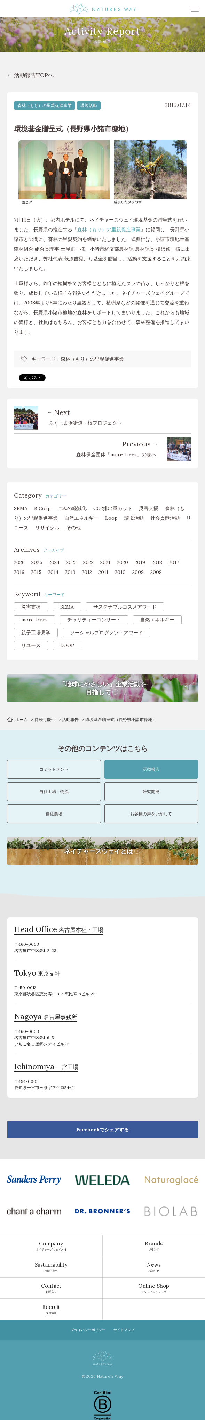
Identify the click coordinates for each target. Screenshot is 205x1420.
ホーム (21, 719)
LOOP (67, 645)
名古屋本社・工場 (58, 930)
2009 (138, 572)
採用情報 (51, 1309)
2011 (103, 572)
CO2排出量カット (112, 508)
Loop (111, 518)
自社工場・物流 (54, 791)
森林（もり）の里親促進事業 (44, 105)
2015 (36, 572)
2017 (174, 562)
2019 (140, 562)
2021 (105, 562)
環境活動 (88, 105)
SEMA (20, 508)
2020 (122, 562)
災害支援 (148, 508)
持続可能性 (44, 719)
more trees (34, 620)
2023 (71, 562)
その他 (73, 528)
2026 (19, 562)
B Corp (42, 508)
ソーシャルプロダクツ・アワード (106, 632)
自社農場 (54, 813)
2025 (36, 562)
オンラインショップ (154, 1288)
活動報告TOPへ (34, 75)
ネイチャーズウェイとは (51, 1246)
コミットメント (54, 769)
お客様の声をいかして (151, 813)
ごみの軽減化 (72, 508)
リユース (31, 645)
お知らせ (154, 1267)
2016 (19, 572)
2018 (157, 562)
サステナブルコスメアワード (125, 607)
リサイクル (47, 528)
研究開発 (151, 791)
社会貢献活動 (165, 518)
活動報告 (70, 719)
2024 (54, 562)
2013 (70, 572)
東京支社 (37, 974)
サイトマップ (123, 1330)
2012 (87, 572)
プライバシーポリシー (88, 1330)
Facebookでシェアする (102, 1130)
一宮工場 (46, 1067)
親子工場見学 (35, 632)
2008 (156, 572)
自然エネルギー (81, 518)
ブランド (154, 1246)
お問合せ (51, 1288)
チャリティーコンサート (94, 620)
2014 (53, 572)
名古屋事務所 (45, 1017)
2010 (120, 572)
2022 (88, 562)
